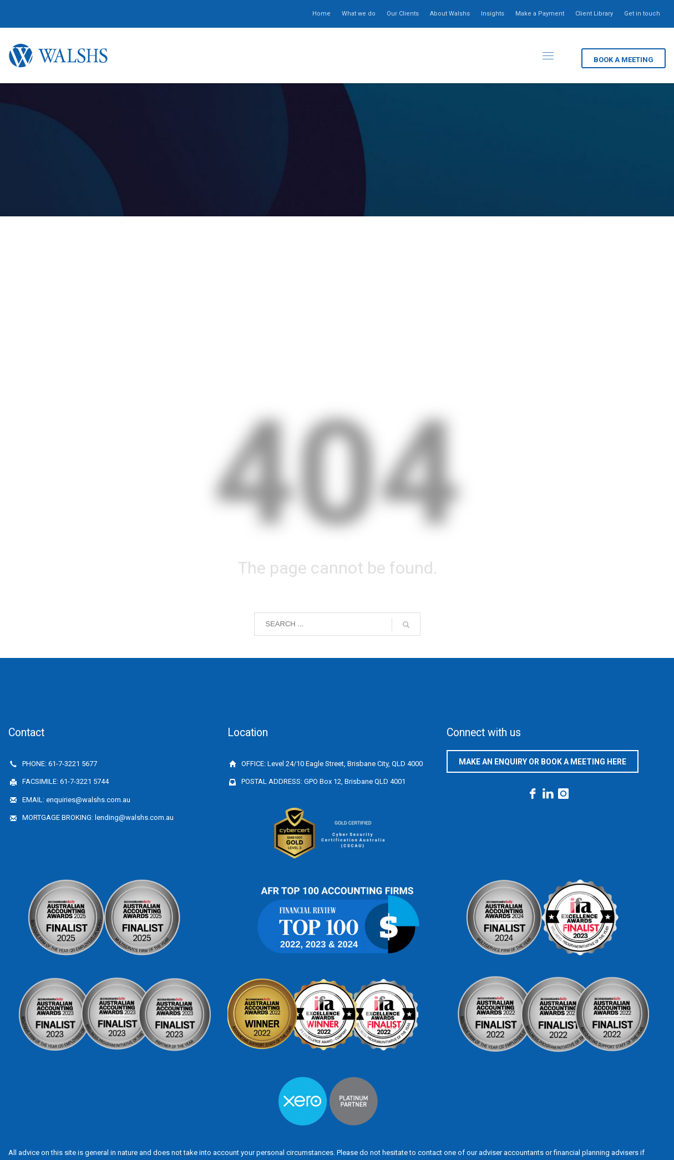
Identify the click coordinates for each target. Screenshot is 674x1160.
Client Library (594, 13)
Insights (492, 13)
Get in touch (642, 13)
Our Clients (403, 13)
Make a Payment (539, 13)
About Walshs (450, 13)
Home (321, 13)
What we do (359, 13)
